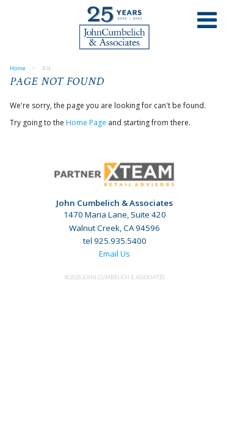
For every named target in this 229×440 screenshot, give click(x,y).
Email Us (114, 253)
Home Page (86, 122)
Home (18, 68)
